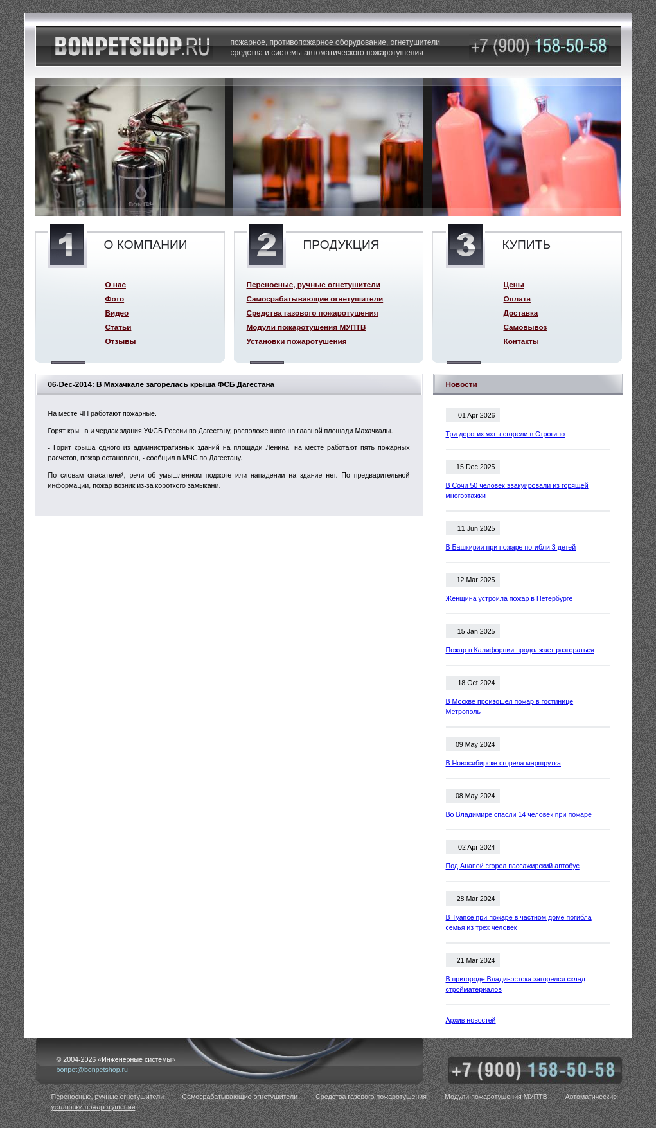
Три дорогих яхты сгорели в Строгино (505, 434)
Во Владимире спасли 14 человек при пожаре (519, 814)
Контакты (521, 341)
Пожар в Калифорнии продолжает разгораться (520, 650)
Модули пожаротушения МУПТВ (306, 327)
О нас (115, 284)
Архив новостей (471, 1020)
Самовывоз (525, 327)
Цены (514, 284)
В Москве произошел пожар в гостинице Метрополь (510, 706)
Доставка (521, 313)
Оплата (517, 298)
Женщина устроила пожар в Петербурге (509, 598)
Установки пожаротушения (297, 341)
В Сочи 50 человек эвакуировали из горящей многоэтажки (517, 490)
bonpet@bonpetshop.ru (93, 1069)
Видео (117, 313)
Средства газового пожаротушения (312, 313)
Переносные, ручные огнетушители (313, 284)
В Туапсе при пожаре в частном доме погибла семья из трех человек (519, 922)
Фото (115, 298)
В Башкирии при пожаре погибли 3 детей (511, 547)
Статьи (118, 327)
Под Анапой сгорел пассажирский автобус (513, 866)
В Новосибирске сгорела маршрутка (504, 763)
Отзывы (120, 341)
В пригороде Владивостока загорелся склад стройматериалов (515, 984)
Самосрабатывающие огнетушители (315, 298)
